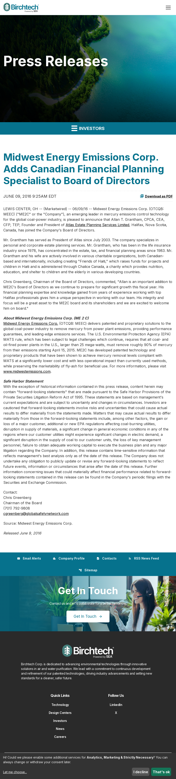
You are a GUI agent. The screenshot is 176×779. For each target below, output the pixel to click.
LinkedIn (116, 705)
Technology (60, 705)
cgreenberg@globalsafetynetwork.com (36, 513)
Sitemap (88, 570)
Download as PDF (156, 196)
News (60, 729)
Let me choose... (15, 772)
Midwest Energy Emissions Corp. (30, 323)
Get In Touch (85, 616)
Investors (60, 721)
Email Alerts (29, 558)
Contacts (106, 558)
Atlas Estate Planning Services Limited (97, 225)
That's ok (161, 772)
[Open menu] (168, 7)
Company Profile (69, 558)
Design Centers (60, 713)
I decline (140, 772)
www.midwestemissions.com (27, 371)
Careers (60, 737)
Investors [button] (88, 128)
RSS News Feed (143, 558)
